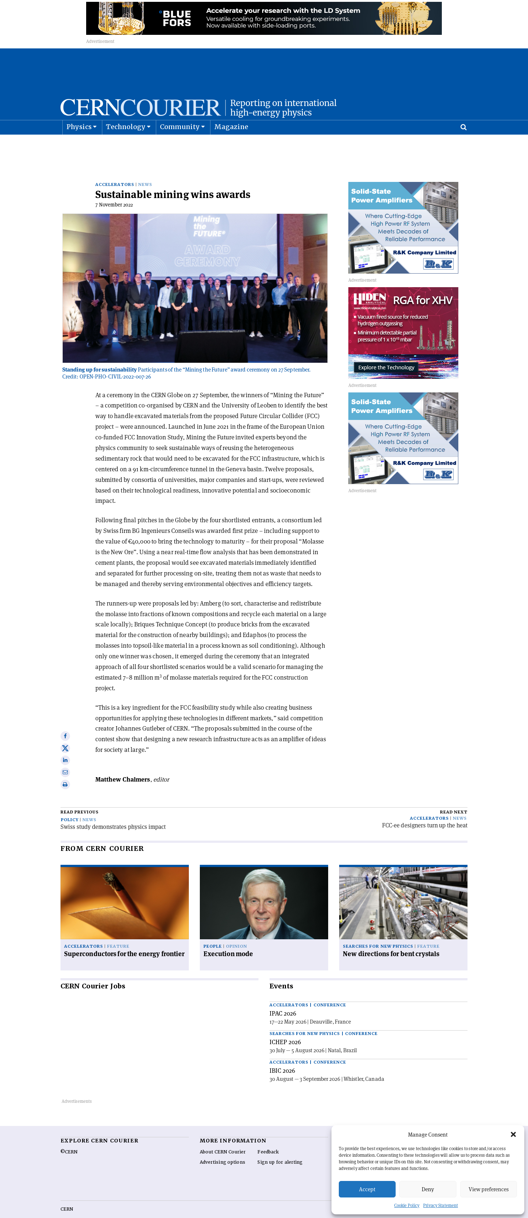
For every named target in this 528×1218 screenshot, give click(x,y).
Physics (79, 145)
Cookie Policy (406, 1205)
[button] (513, 1134)
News (145, 168)
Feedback (268, 1136)
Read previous (79, 796)
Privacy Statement (440, 1205)
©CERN (68, 1136)
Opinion (236, 930)
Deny (428, 1189)
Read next (453, 796)
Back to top (264, 1211)
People (212, 930)
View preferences (489, 1189)
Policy (69, 803)
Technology (126, 145)
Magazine (231, 145)
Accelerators (114, 168)
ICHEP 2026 (285, 1026)
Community (180, 145)
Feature (118, 930)
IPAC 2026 (283, 997)
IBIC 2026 (282, 1054)
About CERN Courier (223, 1136)
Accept (367, 1189)
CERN (66, 1193)
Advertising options (222, 1146)
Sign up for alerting (279, 1146)
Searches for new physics (378, 930)
